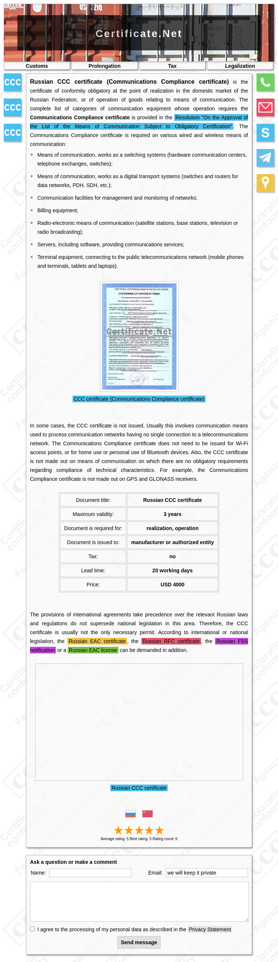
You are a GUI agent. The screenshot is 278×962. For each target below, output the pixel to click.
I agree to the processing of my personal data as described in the (134, 929)
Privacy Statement (210, 929)
